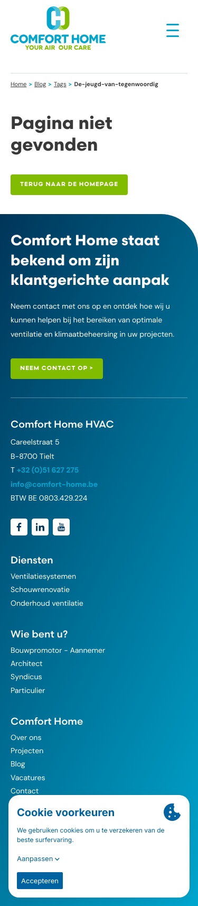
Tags (60, 84)
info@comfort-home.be (54, 484)
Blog (40, 84)
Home (18, 84)
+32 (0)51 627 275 (48, 470)
